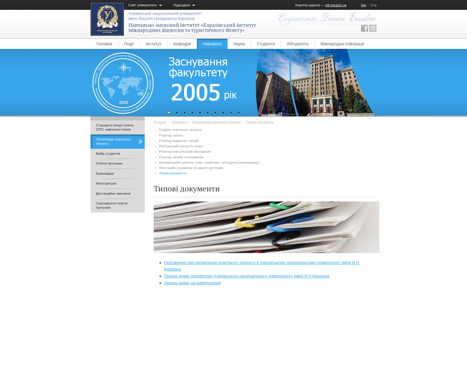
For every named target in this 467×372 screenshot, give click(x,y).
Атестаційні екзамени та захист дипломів (191, 168)
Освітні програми (109, 163)
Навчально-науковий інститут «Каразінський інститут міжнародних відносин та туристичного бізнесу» (192, 27)
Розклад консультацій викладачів (185, 151)
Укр (363, 5)
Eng (373, 5)
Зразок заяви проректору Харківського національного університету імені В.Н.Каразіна (246, 276)
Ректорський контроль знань (181, 146)
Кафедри (182, 43)
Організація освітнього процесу (216, 122)
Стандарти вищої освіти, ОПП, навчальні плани (115, 127)
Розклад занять (171, 135)
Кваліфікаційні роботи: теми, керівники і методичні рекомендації (209, 162)
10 (238, 113)
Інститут (154, 43)
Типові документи (259, 122)
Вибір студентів (108, 153)
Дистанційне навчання (113, 193)
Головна (104, 43)
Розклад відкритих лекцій (178, 140)
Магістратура (106, 183)
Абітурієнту (298, 43)
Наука (239, 43)
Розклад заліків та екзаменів (181, 157)
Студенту (266, 43)
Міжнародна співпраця (342, 43)
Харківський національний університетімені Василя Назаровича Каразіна (165, 16)
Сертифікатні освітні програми (111, 205)
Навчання (212, 43)
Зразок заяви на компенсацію (192, 282)
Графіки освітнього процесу (180, 129)
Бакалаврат (105, 173)
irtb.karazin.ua (335, 5)
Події (129, 43)
